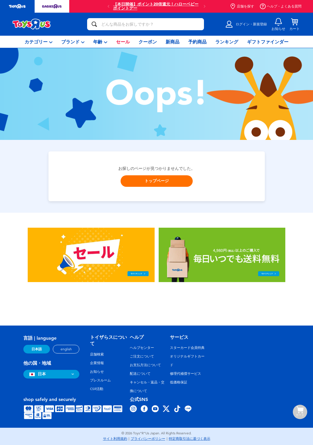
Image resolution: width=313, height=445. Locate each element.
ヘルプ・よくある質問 (280, 6)
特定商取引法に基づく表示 (189, 439)
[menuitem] (38, 42)
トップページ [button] (157, 180)
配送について (140, 374)
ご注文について (142, 356)
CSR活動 (96, 389)
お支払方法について (145, 365)
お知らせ (97, 372)
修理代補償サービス (185, 374)
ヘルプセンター (142, 348)
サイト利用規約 (115, 439)
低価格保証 (178, 382)
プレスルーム (100, 380)
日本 (37, 374)
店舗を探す (242, 6)
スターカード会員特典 (187, 348)
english (66, 349)
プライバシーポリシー (148, 439)
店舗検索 (97, 354)
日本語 (36, 349)
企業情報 (97, 363)
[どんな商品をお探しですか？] (145, 24)
